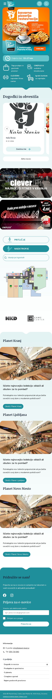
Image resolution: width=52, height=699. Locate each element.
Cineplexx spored (11, 676)
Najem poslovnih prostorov (15, 681)
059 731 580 (14, 652)
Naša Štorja (10, 138)
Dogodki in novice (11, 664)
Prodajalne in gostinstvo (14, 668)
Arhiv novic (26, 159)
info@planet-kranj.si (21, 648)
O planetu (8, 672)
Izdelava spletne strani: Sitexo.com (15, 696)
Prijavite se (26, 624)
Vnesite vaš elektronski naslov (15, 608)
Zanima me (21, 149)
